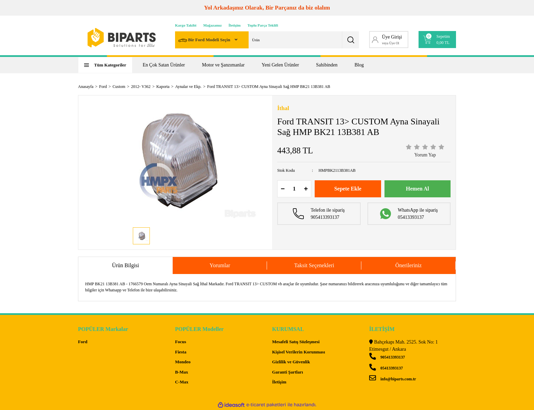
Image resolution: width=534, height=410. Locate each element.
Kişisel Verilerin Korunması (298, 351)
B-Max (181, 372)
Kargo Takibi (186, 25)
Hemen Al (417, 189)
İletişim (234, 25)
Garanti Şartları (287, 372)
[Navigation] (105, 65)
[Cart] (437, 39)
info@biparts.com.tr (392, 379)
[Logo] (122, 37)
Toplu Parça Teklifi (263, 25)
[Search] (267, 39)
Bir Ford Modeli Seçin (204, 40)
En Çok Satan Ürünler (164, 64)
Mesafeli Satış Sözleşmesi (295, 341)
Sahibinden (326, 64)
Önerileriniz (408, 265)
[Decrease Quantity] (283, 189)
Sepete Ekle (347, 189)
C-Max (181, 381)
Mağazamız (212, 25)
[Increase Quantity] (306, 189)
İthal (283, 108)
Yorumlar (219, 265)
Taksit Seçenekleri (314, 265)
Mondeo (183, 361)
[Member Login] (389, 39)
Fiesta (180, 351)
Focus (180, 341)
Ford (82, 341)
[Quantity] (294, 189)
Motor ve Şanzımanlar (223, 64)
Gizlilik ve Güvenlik (291, 361)
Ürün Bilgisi (125, 265)
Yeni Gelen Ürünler (280, 64)
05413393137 (386, 368)
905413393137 (387, 357)
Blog (359, 64)
